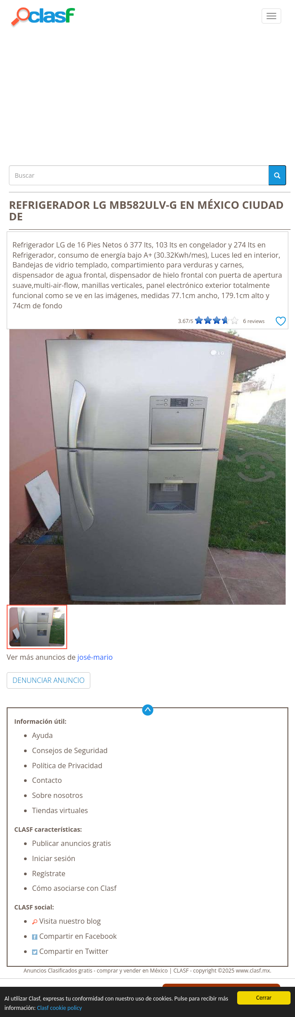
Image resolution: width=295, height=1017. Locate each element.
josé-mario (95, 657)
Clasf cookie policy (59, 1008)
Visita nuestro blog (66, 921)
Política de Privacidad (67, 765)
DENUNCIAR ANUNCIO (48, 680)
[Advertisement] (147, 94)
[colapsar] (271, 16)
